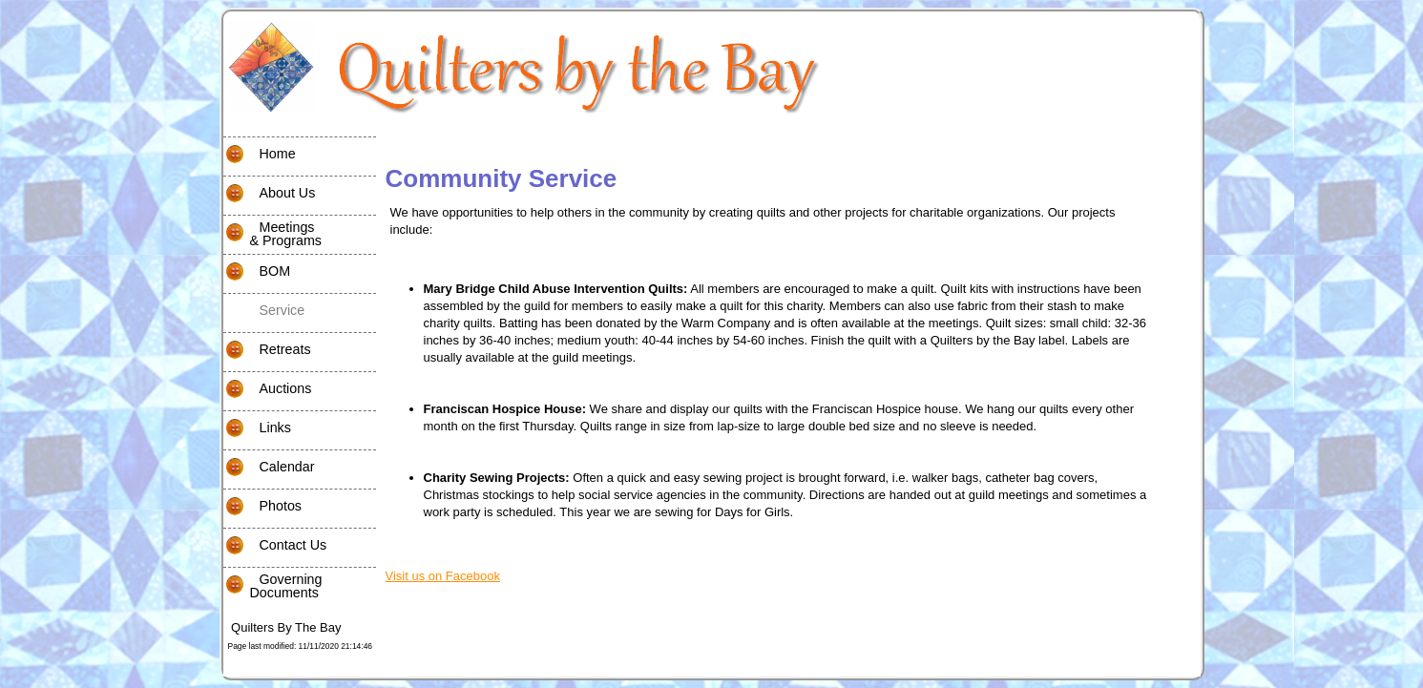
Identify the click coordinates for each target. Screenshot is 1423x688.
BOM (257, 271)
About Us (269, 193)
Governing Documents (273, 586)
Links (257, 428)
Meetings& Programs (272, 233)
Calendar (269, 467)
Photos (263, 506)
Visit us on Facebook (443, 576)
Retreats (267, 350)
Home (259, 154)
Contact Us (275, 545)
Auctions (267, 389)
